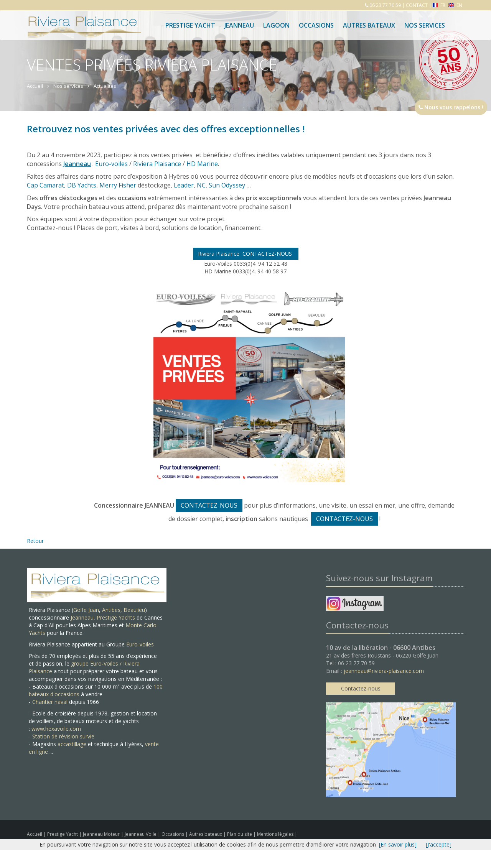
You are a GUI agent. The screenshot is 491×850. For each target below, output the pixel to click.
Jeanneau (239, 25)
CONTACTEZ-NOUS (209, 505)
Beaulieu (134, 609)
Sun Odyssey (227, 185)
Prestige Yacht (190, 25)
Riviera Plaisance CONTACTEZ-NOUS (245, 253)
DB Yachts (81, 185)
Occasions (316, 25)
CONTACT (417, 5)
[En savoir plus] (398, 844)
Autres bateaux (369, 25)
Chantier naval (50, 701)
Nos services (424, 25)
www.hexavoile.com (56, 728)
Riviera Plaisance (157, 163)
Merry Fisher (117, 185)
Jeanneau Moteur (102, 834)
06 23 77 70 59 (384, 5)
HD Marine (202, 163)
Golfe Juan (86, 609)
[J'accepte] (438, 844)
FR (440, 5)
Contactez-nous (361, 688)
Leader (184, 185)
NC (201, 185)
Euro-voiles (111, 163)
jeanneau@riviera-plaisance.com (384, 670)
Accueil (34, 834)
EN (455, 5)
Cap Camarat (45, 185)
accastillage (72, 744)
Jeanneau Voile (141, 834)
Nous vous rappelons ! (451, 107)
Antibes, (113, 609)
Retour (35, 540)
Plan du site (240, 834)
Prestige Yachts (116, 617)
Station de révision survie (63, 736)
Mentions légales (276, 834)
